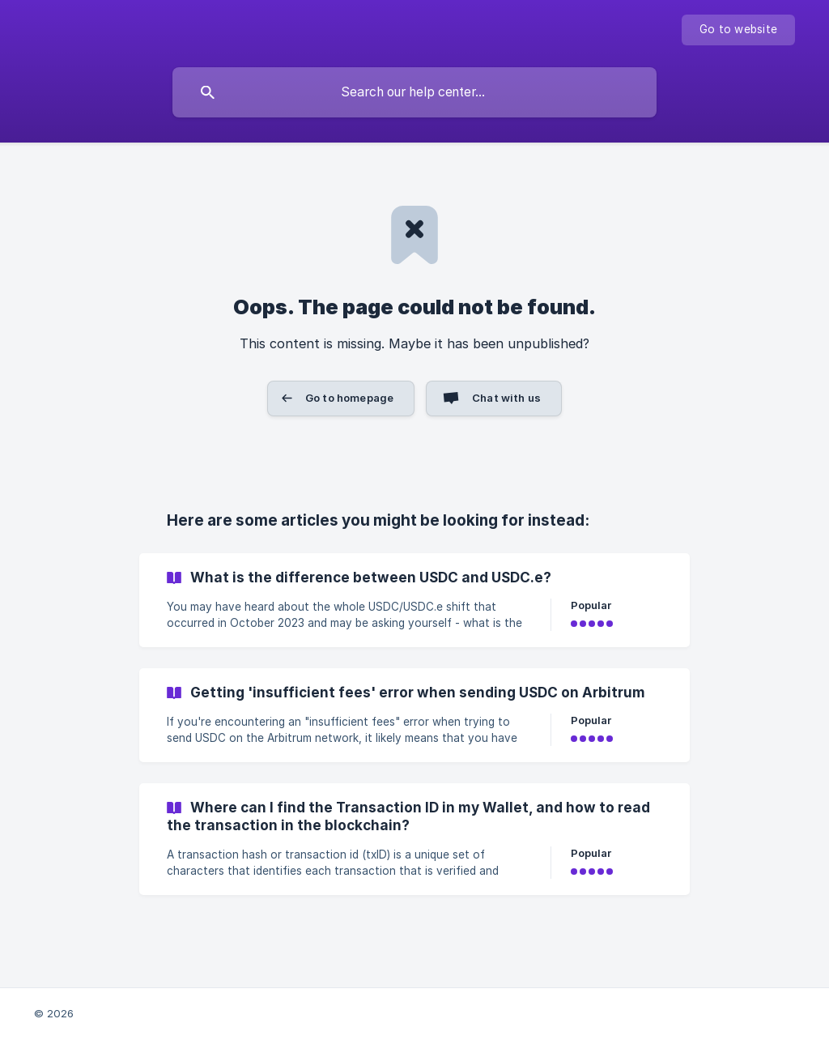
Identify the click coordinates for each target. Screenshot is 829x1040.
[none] (738, 30)
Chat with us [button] (506, 397)
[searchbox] (414, 92)
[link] (414, 600)
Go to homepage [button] (349, 397)
